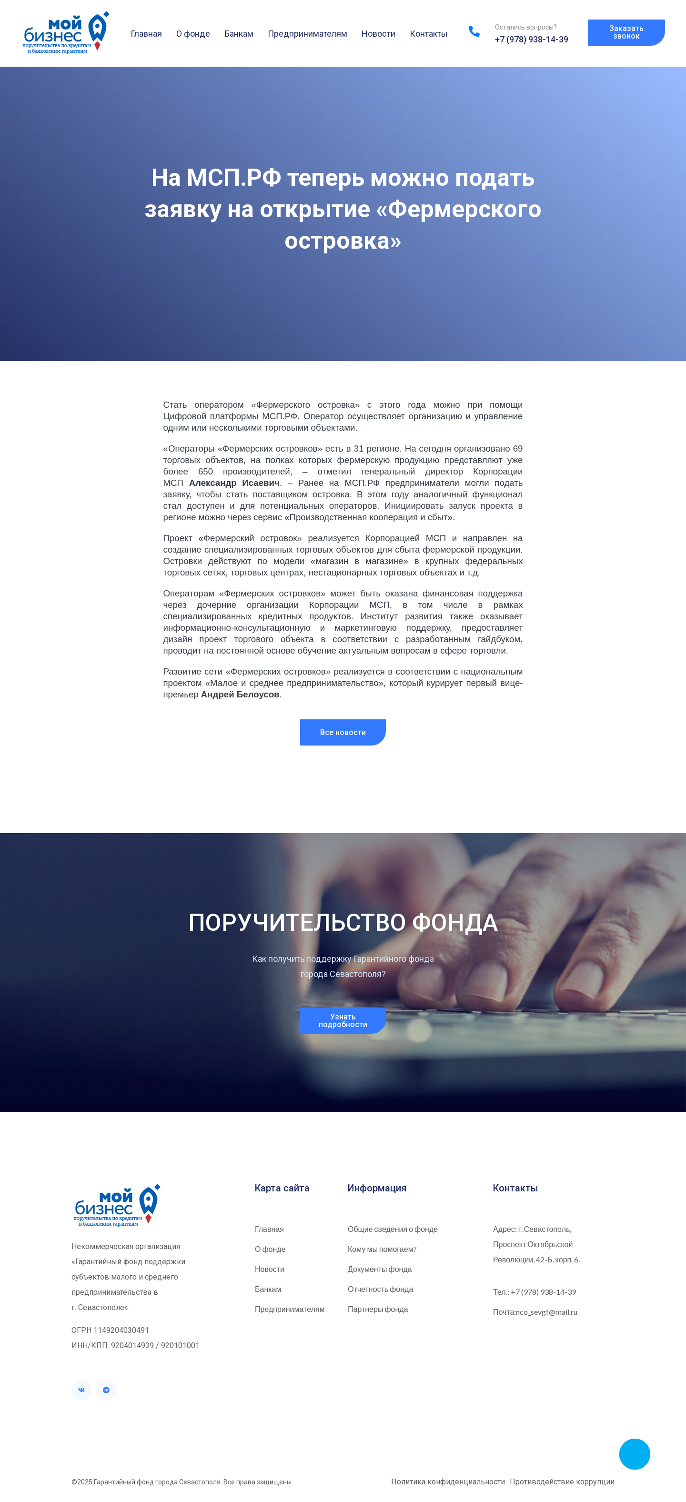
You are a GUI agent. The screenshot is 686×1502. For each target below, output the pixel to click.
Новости (378, 34)
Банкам (238, 34)
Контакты (429, 34)
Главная (146, 34)
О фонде (193, 34)
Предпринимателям (307, 34)
